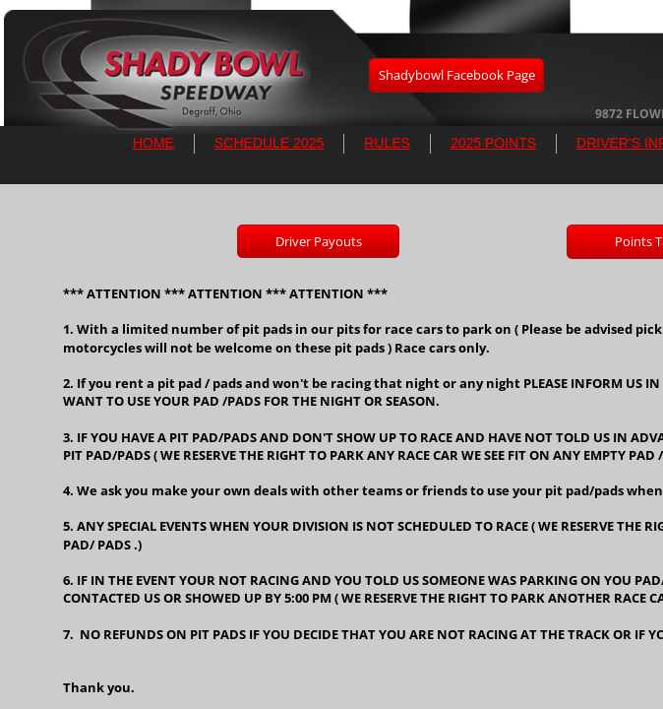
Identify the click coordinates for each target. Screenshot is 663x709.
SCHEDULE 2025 (269, 143)
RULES (387, 143)
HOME (153, 143)
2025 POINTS (493, 143)
